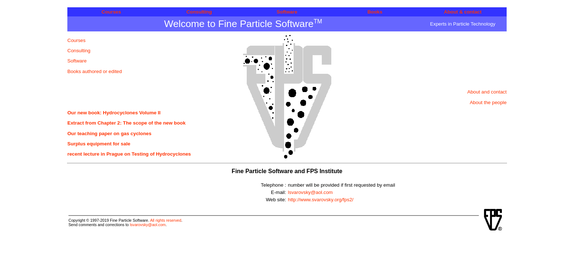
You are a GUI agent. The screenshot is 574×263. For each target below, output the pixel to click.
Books (375, 12)
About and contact (487, 92)
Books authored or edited (94, 71)
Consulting (199, 12)
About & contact (463, 12)
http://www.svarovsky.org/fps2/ (321, 199)
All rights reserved (165, 220)
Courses (111, 12)
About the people (488, 102)
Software (287, 12)
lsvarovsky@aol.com (310, 192)
